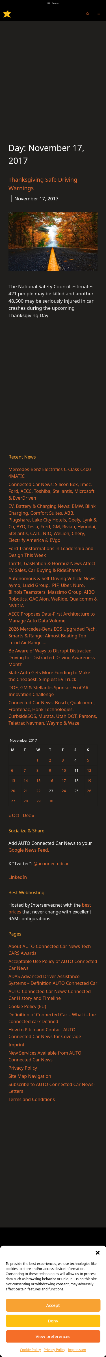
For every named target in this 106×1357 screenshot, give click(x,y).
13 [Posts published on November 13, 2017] (13, 780)
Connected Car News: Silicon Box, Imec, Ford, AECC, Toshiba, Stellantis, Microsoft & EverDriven (51, 491)
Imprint (16, 1045)
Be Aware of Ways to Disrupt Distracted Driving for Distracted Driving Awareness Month (51, 657)
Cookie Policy (30, 1349)
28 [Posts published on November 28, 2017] (26, 800)
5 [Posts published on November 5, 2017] (88, 760)
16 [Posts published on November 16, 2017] (51, 780)
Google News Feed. (28, 850)
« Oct (13, 815)
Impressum (77, 1349)
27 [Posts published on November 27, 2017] (13, 800)
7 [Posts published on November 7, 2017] (25, 770)
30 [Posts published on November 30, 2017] (51, 800)
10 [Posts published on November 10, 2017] (64, 770)
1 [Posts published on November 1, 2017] (37, 760)
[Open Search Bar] (87, 14)
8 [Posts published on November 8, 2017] (37, 770)
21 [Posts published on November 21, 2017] (26, 790)
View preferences (53, 1336)
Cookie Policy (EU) (27, 1006)
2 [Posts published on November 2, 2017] (50, 760)
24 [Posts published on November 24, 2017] (64, 790)
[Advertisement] (53, 77)
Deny (53, 1321)
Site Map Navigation (29, 1076)
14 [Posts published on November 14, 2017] (26, 780)
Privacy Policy (54, 1349)
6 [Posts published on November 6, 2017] (12, 770)
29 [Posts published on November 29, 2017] (38, 800)
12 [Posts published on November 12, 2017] (89, 770)
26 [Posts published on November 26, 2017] (89, 790)
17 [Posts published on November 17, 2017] (64, 780)
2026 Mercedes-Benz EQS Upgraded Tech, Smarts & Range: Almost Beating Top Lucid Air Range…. (52, 636)
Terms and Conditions (31, 1099)
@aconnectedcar (51, 863)
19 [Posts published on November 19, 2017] (89, 780)
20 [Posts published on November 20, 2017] (13, 790)
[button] (97, 1253)
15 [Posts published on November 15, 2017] (38, 780)
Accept (53, 1305)
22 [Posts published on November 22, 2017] (38, 790)
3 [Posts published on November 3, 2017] (63, 760)
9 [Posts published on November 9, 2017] (50, 770)
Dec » (28, 815)
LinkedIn (17, 877)
